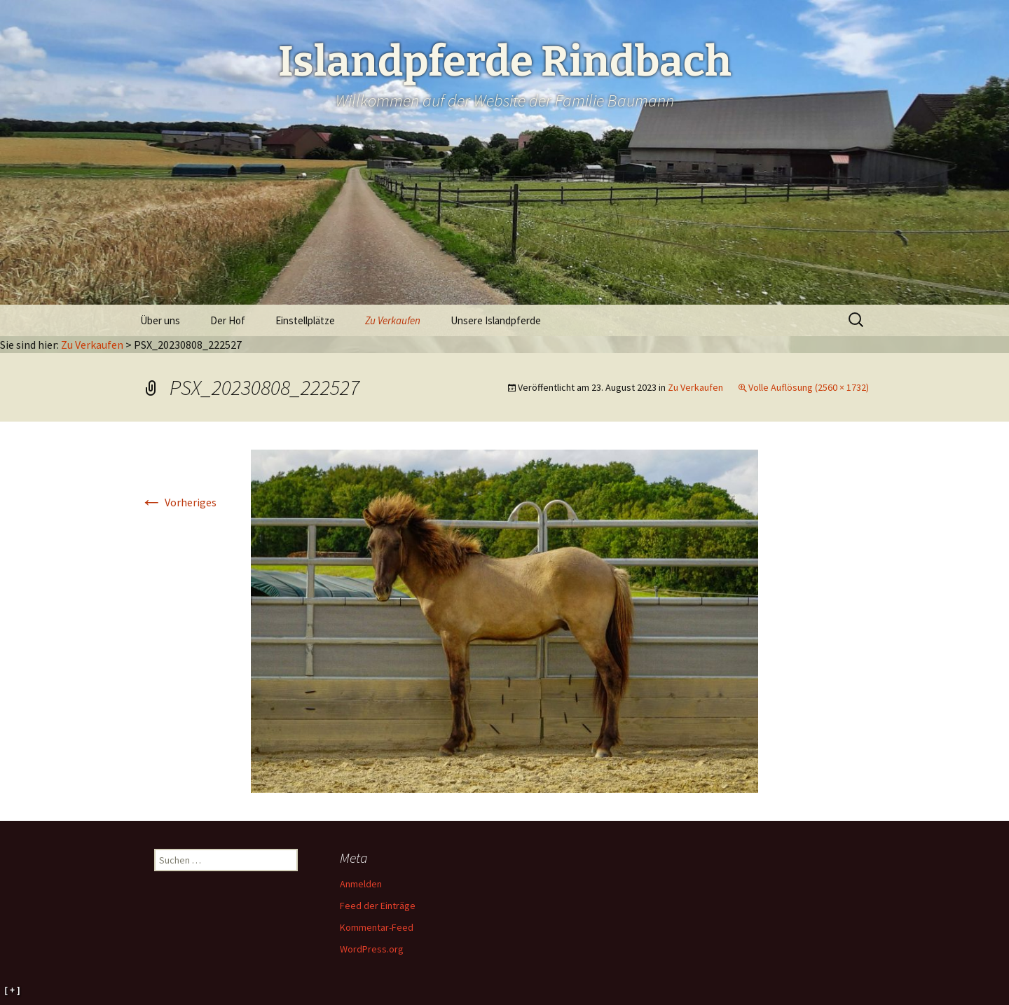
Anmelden (361, 884)
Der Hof (227, 320)
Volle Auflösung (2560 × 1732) (808, 387)
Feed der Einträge (378, 905)
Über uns (160, 320)
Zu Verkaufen (392, 320)
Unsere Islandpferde (496, 320)
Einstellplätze (305, 320)
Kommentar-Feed (376, 927)
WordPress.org (372, 949)
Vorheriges (178, 502)
